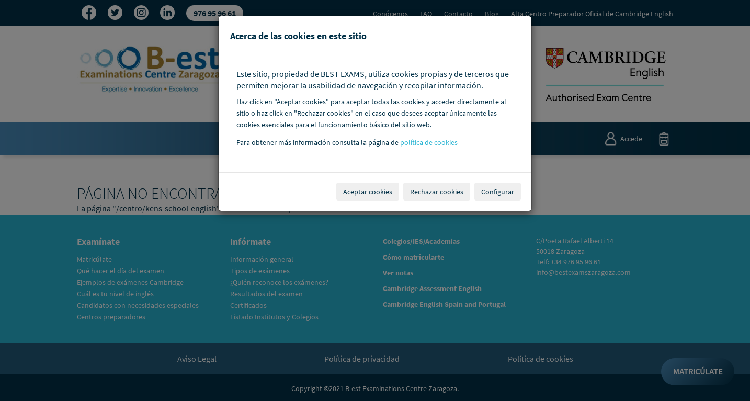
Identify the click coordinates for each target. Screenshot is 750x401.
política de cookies (429, 142)
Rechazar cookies (436, 191)
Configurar (497, 191)
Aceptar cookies (367, 191)
